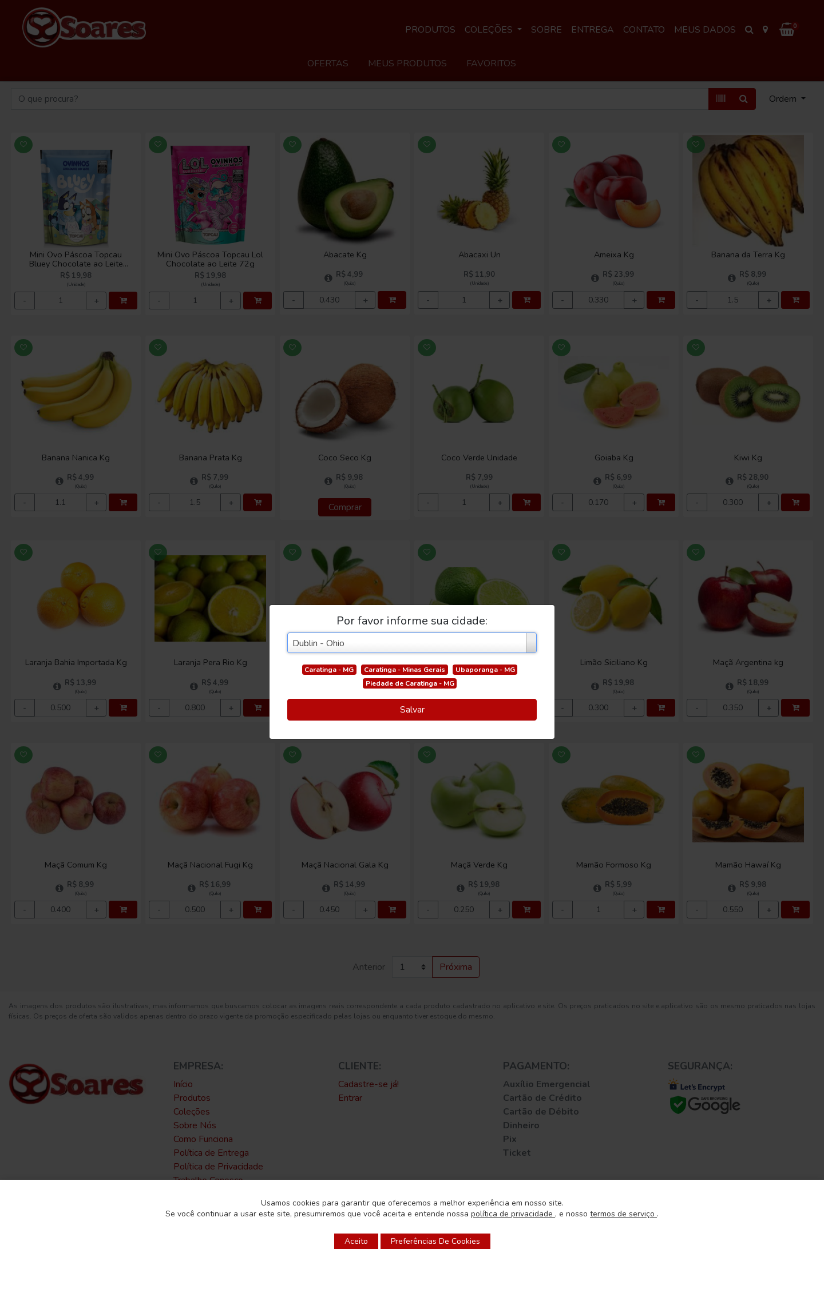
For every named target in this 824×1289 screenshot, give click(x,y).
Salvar (412, 709)
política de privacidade (513, 1213)
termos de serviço (623, 1213)
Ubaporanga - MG (485, 669)
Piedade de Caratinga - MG (410, 683)
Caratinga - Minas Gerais (404, 669)
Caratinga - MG (329, 669)
